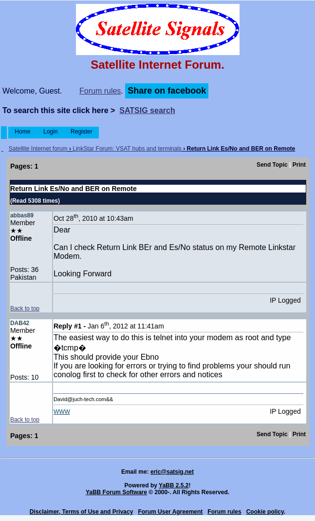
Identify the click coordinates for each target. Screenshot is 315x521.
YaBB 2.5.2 (173, 485)
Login (50, 131)
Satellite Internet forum (38, 148)
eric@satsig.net (172, 471)
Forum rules (100, 91)
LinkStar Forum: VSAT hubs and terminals (127, 148)
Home (22, 131)
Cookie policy (265, 511)
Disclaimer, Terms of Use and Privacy (81, 511)
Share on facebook (167, 91)
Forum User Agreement (170, 511)
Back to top (24, 308)
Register (81, 131)
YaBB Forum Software (116, 492)
